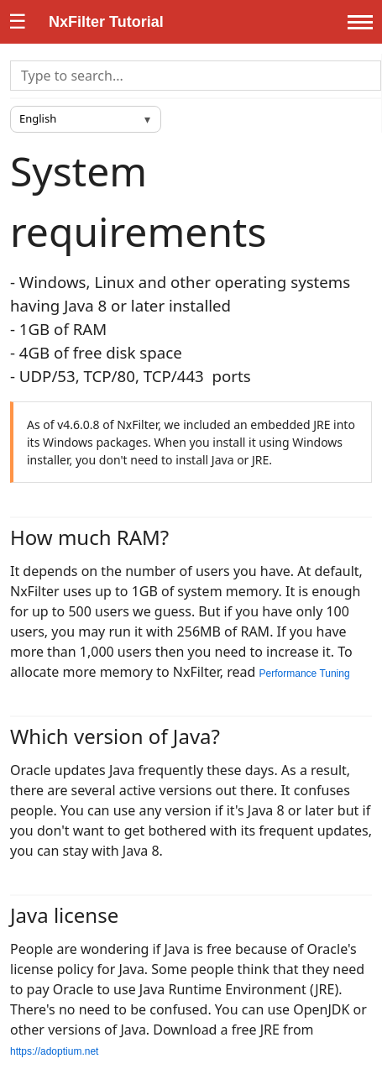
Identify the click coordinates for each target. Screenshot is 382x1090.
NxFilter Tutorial (106, 21)
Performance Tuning (304, 673)
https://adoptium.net (54, 1051)
